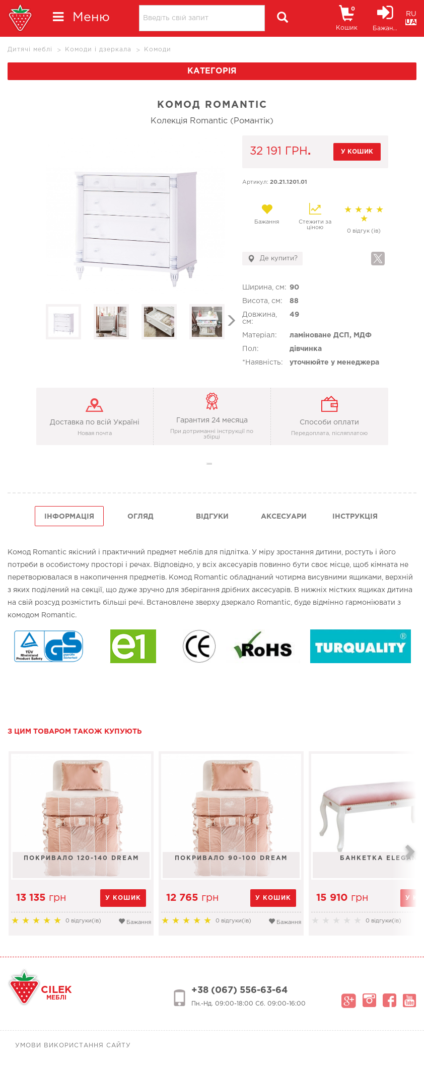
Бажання (266, 214)
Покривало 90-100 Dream (231, 858)
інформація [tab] (69, 517)
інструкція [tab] (355, 517)
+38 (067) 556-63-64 (239, 990)
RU (411, 14)
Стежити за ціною (315, 216)
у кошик (357, 152)
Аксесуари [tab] (284, 517)
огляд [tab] (140, 517)
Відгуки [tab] (212, 517)
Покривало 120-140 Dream (81, 858)
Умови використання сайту (73, 1045)
